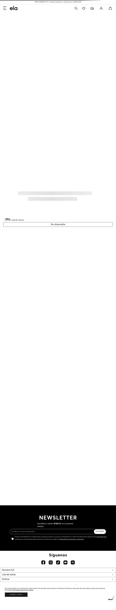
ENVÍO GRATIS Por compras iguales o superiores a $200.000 (58, 2)
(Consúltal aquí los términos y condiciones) (72, 539)
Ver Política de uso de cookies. (23, 590)
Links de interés (9, 575)
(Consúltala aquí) (101, 536)
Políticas (5, 579)
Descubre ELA (8, 570)
